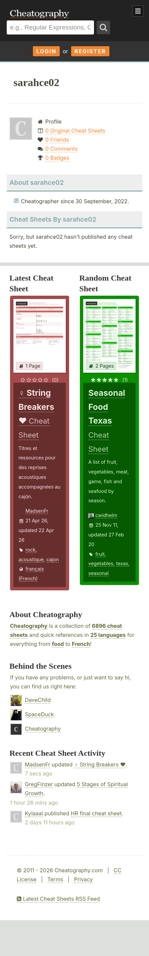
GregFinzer (39, 784)
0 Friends (57, 139)
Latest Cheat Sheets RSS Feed (58, 898)
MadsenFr (37, 511)
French (81, 644)
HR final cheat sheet (96, 813)
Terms (55, 879)
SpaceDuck (39, 714)
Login (46, 51)
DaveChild (38, 699)
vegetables (100, 563)
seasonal (98, 573)
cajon (52, 559)
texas (122, 563)
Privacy (83, 879)
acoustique (31, 559)
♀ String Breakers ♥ (100, 764)
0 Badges (57, 157)
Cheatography (28, 625)
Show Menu (138, 11)
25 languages (108, 635)
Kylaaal (34, 813)
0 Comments (61, 148)
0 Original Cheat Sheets (75, 130)
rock (31, 550)
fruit (99, 554)
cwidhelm (106, 515)
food (58, 644)
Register (90, 51)
